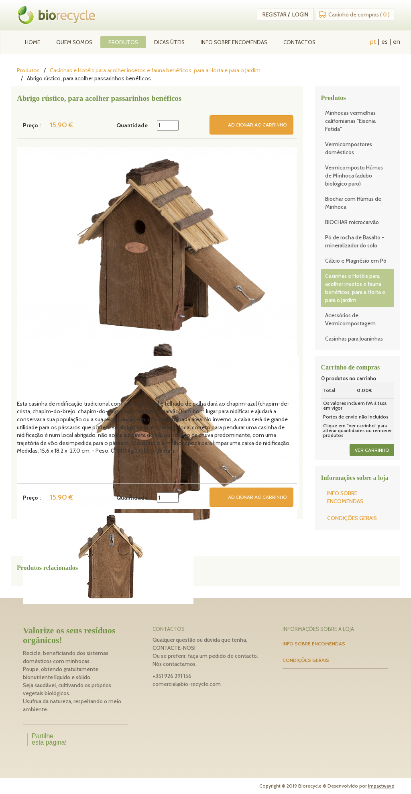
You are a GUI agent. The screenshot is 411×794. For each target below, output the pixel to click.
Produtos (123, 42)
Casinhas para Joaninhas (354, 338)
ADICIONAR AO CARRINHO (257, 125)
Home (32, 42)
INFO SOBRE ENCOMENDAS (234, 42)
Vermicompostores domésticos (348, 148)
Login (300, 14)
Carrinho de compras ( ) (359, 14)
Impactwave (381, 786)
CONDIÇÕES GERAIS (352, 518)
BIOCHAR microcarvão (352, 222)
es (384, 41)
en (396, 41)
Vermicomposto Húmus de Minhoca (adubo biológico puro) (354, 175)
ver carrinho (372, 450)
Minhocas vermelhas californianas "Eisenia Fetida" (350, 121)
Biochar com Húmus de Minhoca (353, 202)
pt (373, 41)
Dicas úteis (169, 42)
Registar (274, 14)
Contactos (299, 42)
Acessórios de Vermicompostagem (350, 319)
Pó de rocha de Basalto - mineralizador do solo (354, 241)
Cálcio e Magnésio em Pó (356, 260)
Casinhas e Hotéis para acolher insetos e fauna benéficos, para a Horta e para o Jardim (155, 70)
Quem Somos (74, 42)
